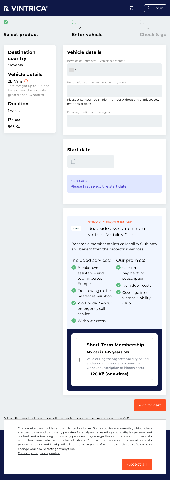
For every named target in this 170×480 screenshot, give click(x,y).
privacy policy (88, 444)
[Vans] (25, 81)
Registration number (96, 82)
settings (52, 449)
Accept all (137, 464)
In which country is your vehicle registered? (96, 60)
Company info (28, 453)
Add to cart (150, 405)
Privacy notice (50, 453)
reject (116, 444)
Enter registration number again (88, 112)
